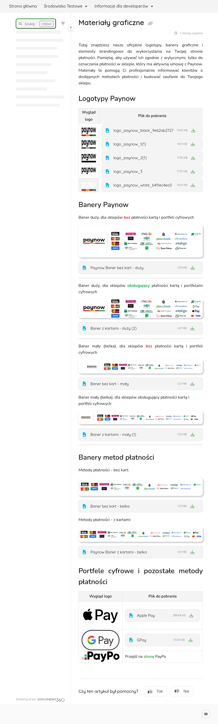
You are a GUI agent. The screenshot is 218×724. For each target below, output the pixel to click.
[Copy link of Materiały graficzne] (150, 23)
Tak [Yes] (155, 691)
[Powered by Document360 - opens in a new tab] (40, 699)
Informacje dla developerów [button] (121, 6)
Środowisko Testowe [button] (63, 6)
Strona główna (23, 6)
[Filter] (63, 24)
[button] (36, 23)
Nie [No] (182, 691)
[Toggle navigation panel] (71, 28)
